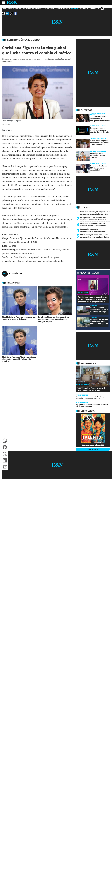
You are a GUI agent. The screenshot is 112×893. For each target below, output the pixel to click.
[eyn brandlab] (88, 273)
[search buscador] (102, 8)
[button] (5, 440)
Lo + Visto (86, 207)
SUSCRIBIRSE (93, 449)
